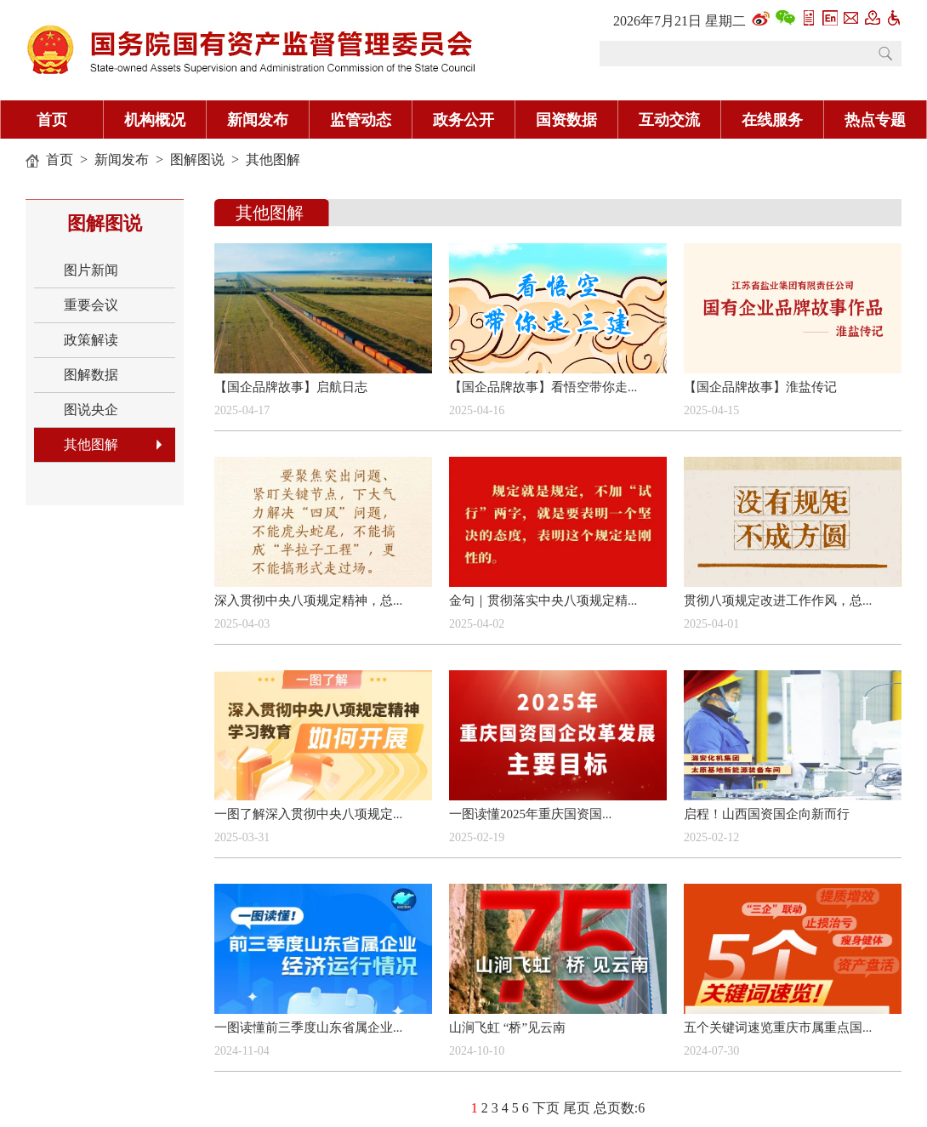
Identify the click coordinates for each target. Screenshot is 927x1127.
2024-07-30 (711, 1050)
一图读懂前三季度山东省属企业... (308, 1027)
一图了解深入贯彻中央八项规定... (308, 814)
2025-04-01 (711, 624)
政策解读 (91, 340)
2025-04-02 (476, 624)
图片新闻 (91, 270)
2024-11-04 (242, 1050)
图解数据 (91, 374)
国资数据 (566, 119)
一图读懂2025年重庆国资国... (530, 814)
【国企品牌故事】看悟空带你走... (543, 387)
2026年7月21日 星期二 (679, 21)
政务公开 (463, 119)
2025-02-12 (711, 837)
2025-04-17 (242, 410)
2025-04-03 (242, 624)
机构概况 (154, 119)
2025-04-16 (476, 410)
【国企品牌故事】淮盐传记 (760, 387)
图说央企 (91, 409)
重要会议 (91, 305)
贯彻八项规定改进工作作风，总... (778, 600)
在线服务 (772, 119)
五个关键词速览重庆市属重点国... (778, 1027)
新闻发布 (257, 119)
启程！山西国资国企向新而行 (767, 814)
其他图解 (273, 159)
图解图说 (197, 159)
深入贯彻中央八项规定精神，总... (308, 600)
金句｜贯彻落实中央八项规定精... (543, 600)
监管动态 (360, 119)
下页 (546, 1108)
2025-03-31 (242, 837)
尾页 (576, 1108)
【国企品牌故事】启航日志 (290, 387)
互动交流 (669, 119)
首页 (52, 119)
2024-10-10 (476, 1050)
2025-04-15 (711, 410)
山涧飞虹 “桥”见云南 (507, 1027)
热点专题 (875, 119)
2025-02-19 (476, 837)
